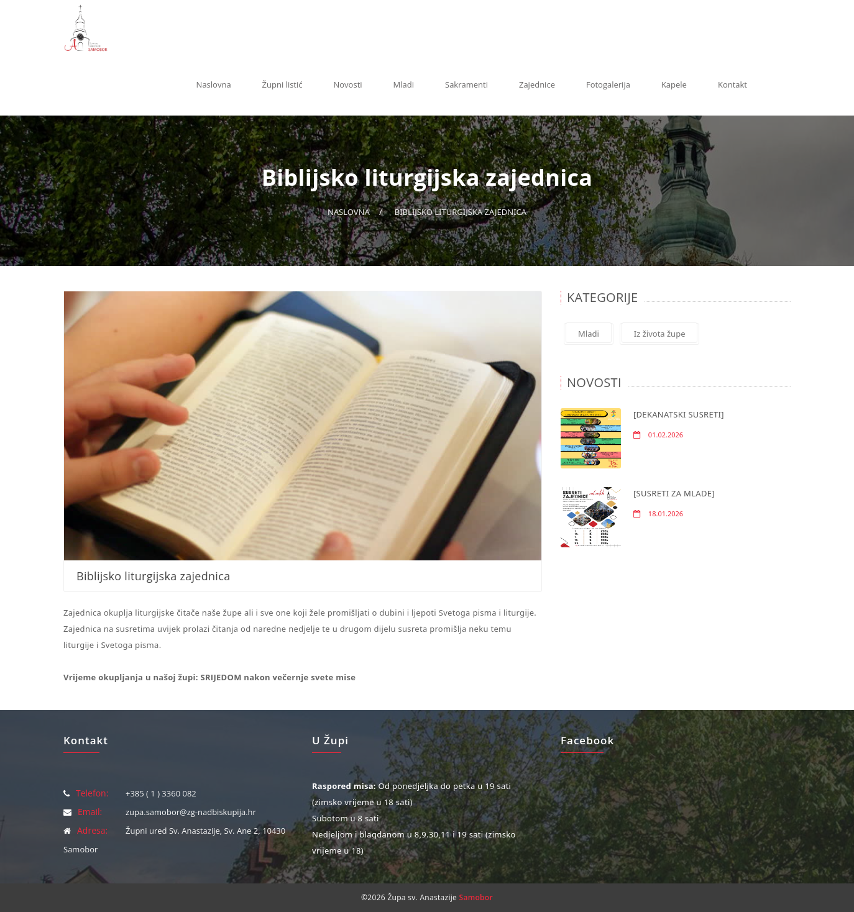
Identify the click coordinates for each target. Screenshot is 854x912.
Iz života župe (660, 333)
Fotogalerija (608, 84)
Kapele (674, 84)
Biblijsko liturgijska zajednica (460, 211)
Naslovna (213, 84)
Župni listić (282, 84)
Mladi (403, 84)
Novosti (348, 84)
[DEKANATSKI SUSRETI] (678, 414)
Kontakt (732, 84)
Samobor (476, 897)
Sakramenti (466, 84)
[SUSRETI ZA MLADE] (674, 493)
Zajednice (537, 84)
